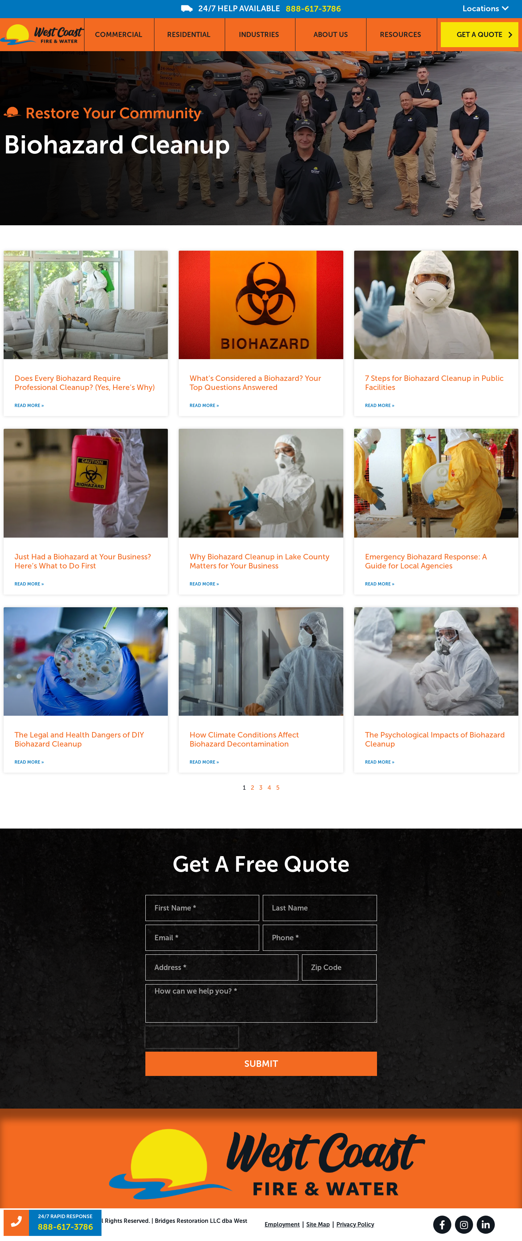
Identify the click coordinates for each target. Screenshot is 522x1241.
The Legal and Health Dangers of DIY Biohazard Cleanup (79, 739)
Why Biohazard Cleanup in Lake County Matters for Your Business (260, 561)
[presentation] (191, 1037)
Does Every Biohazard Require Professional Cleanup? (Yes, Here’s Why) (84, 383)
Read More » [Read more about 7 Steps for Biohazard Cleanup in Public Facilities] (379, 405)
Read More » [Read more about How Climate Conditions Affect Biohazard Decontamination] (204, 762)
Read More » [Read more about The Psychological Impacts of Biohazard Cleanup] (379, 762)
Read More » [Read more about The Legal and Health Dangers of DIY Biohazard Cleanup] (29, 762)
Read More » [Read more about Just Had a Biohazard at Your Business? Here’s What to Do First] (29, 584)
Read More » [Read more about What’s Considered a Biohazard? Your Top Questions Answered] (204, 405)
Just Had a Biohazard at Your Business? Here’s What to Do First (82, 561)
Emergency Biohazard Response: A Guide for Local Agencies (426, 561)
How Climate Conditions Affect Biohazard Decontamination (244, 739)
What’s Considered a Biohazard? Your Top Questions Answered (255, 383)
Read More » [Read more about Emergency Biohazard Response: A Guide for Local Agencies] (379, 584)
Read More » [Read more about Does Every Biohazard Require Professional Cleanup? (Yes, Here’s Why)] (29, 405)
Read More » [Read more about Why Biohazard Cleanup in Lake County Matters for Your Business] (204, 584)
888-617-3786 (313, 9)
